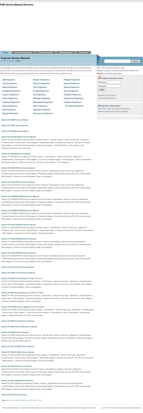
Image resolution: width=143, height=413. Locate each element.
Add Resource (14, 408)
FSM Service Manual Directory (17, 4)
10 (24, 400)
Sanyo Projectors (72, 83)
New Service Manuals (23, 52)
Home (5, 52)
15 (35, 400)
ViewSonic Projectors (74, 98)
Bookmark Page (65, 52)
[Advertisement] (71, 28)
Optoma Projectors (41, 110)
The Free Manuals (46, 52)
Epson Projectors (10, 113)
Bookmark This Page (77, 408)
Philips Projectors (72, 80)
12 (28, 400)
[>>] (40, 400)
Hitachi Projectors (41, 80)
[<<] (8, 400)
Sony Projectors (71, 91)
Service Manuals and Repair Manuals (127, 408)
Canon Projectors (10, 94)
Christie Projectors (11, 102)
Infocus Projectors (41, 83)
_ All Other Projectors (74, 106)
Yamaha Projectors (72, 102)
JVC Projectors (40, 87)
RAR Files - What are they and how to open (114, 109)
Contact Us (83, 52)
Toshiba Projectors (72, 94)
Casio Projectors (10, 98)
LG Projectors (39, 94)
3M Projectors (8, 80)
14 (33, 400)
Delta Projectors (9, 106)
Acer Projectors (9, 83)
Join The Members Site (106, 98)
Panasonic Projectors (43, 113)
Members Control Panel (107, 95)
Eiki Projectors (9, 110)
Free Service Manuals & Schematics (53, 408)
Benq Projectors (9, 87)
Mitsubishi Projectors (43, 102)
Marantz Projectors (41, 98)
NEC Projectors (40, 106)
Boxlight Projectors (11, 91)
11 (26, 400)
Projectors (10, 61)
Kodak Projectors (41, 91)
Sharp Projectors (71, 87)
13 (31, 400)
